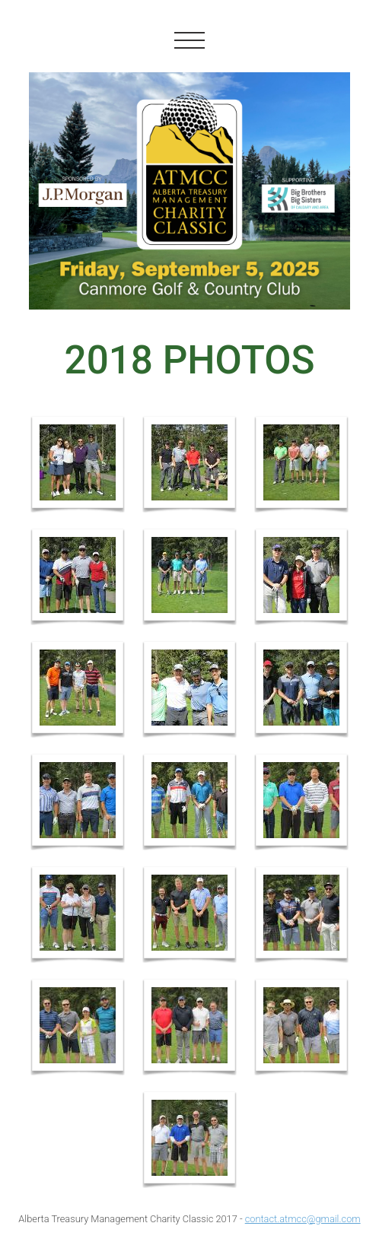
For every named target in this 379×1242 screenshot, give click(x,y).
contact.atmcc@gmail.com (303, 1219)
